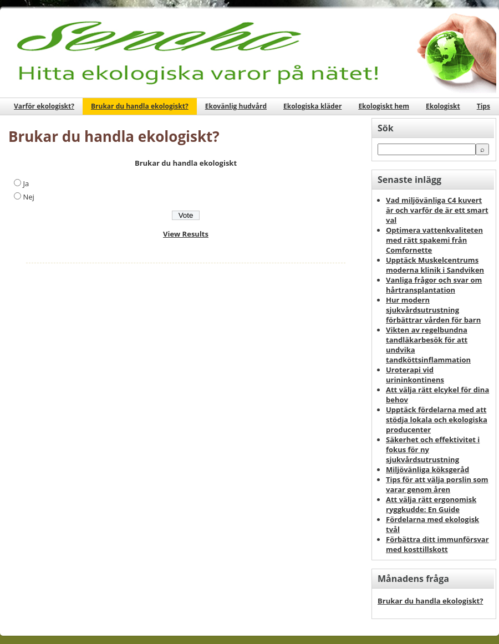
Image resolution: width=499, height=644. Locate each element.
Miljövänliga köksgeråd (427, 469)
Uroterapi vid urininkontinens (415, 375)
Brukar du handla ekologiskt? (140, 106)
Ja (26, 183)
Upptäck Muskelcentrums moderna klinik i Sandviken (435, 265)
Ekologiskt (443, 106)
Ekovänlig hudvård (236, 106)
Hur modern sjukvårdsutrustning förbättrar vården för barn (433, 310)
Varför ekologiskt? (44, 106)
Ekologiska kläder (312, 106)
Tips (483, 106)
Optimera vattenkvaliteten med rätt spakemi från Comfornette (434, 240)
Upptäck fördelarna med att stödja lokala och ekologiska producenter (436, 420)
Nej (28, 197)
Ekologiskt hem (383, 106)
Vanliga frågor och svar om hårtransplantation (434, 285)
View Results (185, 234)
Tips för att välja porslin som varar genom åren (437, 484)
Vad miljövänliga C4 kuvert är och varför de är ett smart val (437, 210)
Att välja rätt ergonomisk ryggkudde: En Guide (431, 504)
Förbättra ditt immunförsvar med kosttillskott (437, 544)
